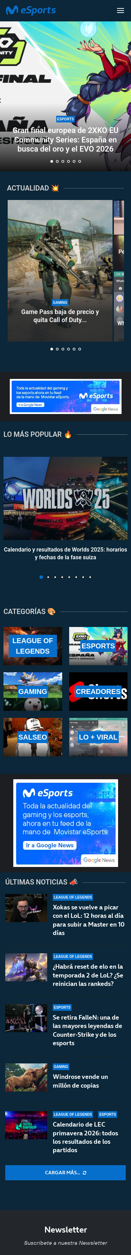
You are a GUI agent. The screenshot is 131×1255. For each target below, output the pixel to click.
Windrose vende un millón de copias (80, 1080)
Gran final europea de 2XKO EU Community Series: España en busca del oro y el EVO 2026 (66, 139)
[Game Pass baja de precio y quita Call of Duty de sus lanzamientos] (60, 271)
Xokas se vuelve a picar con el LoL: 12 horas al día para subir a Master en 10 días (89, 920)
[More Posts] (65, 1173)
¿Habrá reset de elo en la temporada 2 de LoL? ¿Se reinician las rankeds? (88, 975)
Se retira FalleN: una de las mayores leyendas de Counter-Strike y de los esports (87, 1030)
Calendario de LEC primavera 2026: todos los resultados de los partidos (85, 1137)
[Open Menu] (120, 10)
